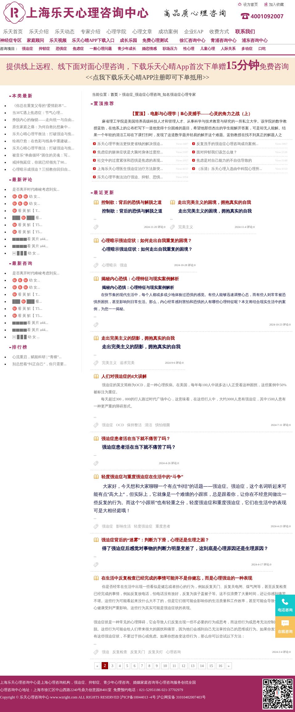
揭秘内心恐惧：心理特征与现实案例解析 (140, 279)
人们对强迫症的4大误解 (124, 376)
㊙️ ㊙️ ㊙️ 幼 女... (26, 196)
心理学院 (116, 31)
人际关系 (228, 49)
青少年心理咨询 (116, 682)
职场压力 (170, 49)
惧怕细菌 (162, 425)
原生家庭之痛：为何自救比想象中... (41, 127)
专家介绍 (90, 31)
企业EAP (193, 31)
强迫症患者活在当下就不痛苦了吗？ (135, 438)
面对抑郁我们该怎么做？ (216, 152)
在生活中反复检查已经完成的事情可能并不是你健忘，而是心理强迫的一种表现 (176, 578)
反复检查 (119, 652)
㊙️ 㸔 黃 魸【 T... (26, 210)
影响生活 (123, 526)
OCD (120, 425)
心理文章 (142, 31)
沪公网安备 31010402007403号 (181, 697)
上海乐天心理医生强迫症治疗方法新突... (130, 169)
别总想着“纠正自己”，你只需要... (39, 364)
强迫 (123, 265)
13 (193, 666)
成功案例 (168, 31)
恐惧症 (61, 49)
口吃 (262, 49)
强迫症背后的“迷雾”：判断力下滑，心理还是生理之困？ (155, 540)
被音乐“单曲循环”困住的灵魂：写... (41, 155)
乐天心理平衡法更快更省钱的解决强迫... (130, 144)
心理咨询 (173, 652)
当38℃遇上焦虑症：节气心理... (37, 113)
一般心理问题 (101, 49)
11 (174, 666)
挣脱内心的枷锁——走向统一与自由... (43, 120)
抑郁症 (44, 49)
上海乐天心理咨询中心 (18, 682)
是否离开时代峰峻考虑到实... (35, 189)
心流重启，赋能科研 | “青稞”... (37, 357)
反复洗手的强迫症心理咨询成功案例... (227, 144)
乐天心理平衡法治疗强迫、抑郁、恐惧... (130, 177)
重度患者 (163, 526)
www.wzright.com (64, 697)
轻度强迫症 (143, 526)
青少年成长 (127, 49)
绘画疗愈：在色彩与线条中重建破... (41, 141)
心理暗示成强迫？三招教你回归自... (41, 169)
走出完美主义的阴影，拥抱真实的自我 (138, 338)
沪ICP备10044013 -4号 (138, 697)
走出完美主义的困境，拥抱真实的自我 (214, 202)
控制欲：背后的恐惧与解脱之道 (131, 202)
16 (220, 666)
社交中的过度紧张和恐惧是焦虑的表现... (130, 160)
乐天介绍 (39, 31)
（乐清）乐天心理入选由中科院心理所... (229, 169)
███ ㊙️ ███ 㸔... (27, 218)
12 (183, 666)
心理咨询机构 (59, 682)
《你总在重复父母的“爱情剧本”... (39, 105)
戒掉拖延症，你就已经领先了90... (39, 162)
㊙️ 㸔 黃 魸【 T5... (27, 225)
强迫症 (27, 49)
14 (202, 666)
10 (165, 666)
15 (211, 666)
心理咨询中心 (11, 690)
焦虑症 (78, 49)
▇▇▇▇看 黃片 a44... (30, 239)
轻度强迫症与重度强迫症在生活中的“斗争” (142, 477)
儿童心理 (207, 49)
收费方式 (219, 31)
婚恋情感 (149, 49)
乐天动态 (65, 31)
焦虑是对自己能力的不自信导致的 (224, 160)
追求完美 (127, 363)
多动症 (247, 49)
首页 (114, 94)
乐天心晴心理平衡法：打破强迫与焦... (43, 134)
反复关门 (137, 652)
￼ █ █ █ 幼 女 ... (26, 253)
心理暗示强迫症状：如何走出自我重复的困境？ (146, 240)
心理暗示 (109, 265)
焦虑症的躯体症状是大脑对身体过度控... (130, 152)
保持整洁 (134, 425)
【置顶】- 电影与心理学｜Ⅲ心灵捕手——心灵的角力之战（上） (191, 113)
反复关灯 (155, 652)
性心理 (188, 49)
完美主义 (185, 227)
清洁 (148, 425)
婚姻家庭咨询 (144, 682)
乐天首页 (13, 31)
